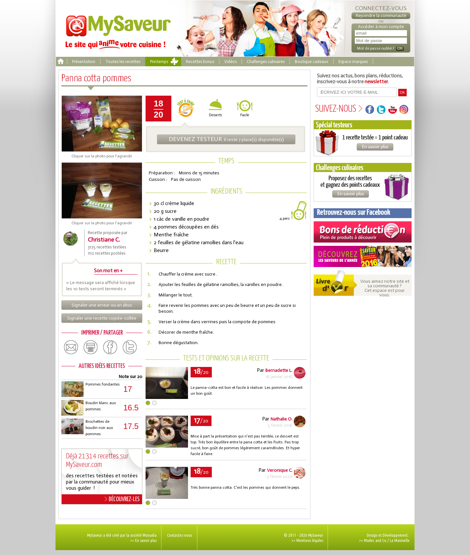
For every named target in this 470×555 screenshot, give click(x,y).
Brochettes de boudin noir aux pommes (99, 427)
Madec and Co (375, 540)
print (91, 347)
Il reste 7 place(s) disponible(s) (226, 139)
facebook (110, 347)
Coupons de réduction (363, 232)
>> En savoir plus (143, 540)
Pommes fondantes (103, 384)
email (71, 347)
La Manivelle (400, 540)
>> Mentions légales (307, 540)
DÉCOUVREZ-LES (122, 499)
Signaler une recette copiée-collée (101, 318)
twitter (130, 347)
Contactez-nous (179, 535)
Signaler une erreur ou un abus (101, 305)
